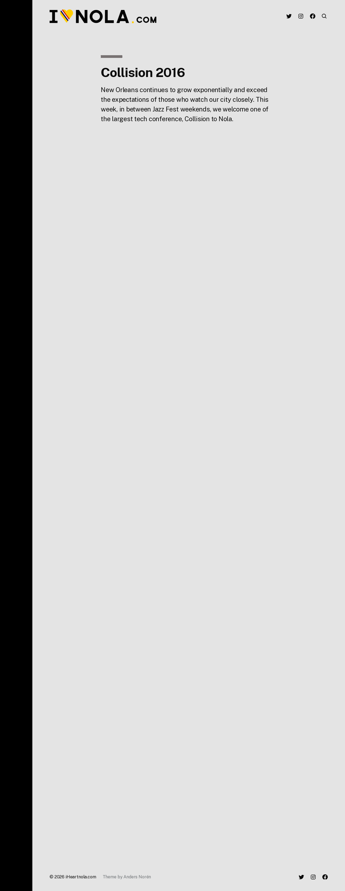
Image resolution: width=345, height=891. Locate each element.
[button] (16, 445)
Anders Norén (137, 876)
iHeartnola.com (80, 876)
